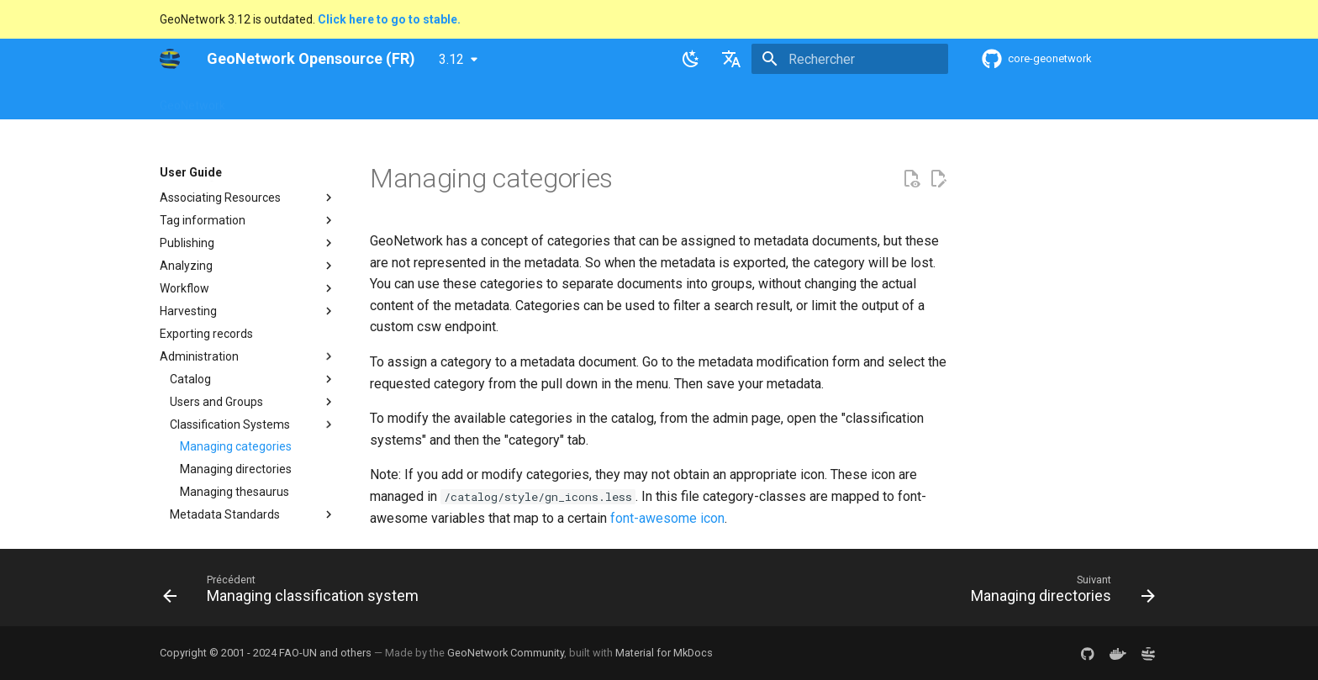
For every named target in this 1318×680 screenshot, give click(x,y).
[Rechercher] (849, 59)
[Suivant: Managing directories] (1058, 592)
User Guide (387, 100)
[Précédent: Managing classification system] (295, 592)
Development (620, 100)
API (555, 100)
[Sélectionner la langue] (731, 59)
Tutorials (700, 100)
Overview (270, 100)
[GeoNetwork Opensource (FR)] (170, 59)
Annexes (766, 100)
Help (327, 100)
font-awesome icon (667, 518)
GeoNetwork (192, 100)
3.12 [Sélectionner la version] (451, 59)
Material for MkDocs (664, 652)
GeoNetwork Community (505, 652)
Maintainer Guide (481, 100)
